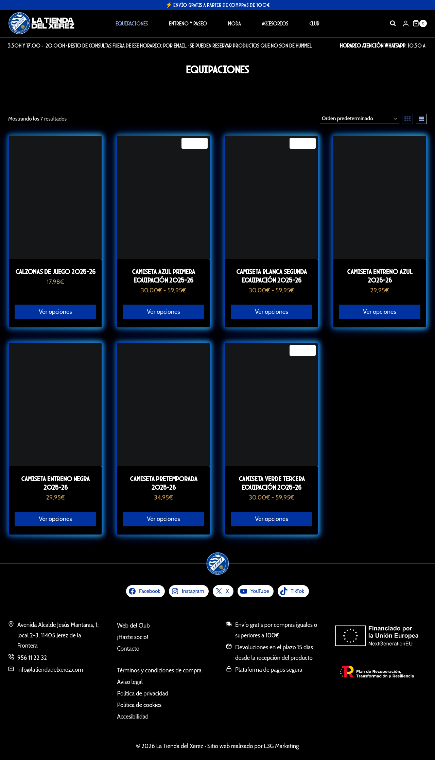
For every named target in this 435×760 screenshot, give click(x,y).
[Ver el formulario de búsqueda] (393, 23)
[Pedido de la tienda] (359, 119)
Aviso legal (130, 681)
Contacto (128, 648)
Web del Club (133, 625)
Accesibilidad (133, 716)
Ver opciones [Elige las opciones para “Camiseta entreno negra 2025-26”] (55, 519)
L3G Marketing (281, 746)
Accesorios (275, 23)
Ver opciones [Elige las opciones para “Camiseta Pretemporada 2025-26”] (163, 519)
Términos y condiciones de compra (159, 670)
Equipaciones (132, 23)
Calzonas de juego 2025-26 (55, 271)
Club (314, 23)
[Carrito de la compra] (420, 23)
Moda (234, 23)
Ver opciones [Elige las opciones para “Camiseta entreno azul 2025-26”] (379, 311)
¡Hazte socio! (132, 637)
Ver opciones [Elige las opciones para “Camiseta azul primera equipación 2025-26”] (163, 311)
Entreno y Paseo (188, 23)
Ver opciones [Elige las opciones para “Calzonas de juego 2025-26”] (55, 311)
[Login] (405, 23)
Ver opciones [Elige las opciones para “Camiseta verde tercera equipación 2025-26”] (271, 519)
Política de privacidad (143, 693)
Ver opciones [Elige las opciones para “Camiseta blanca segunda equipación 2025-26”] (271, 311)
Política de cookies (139, 705)
